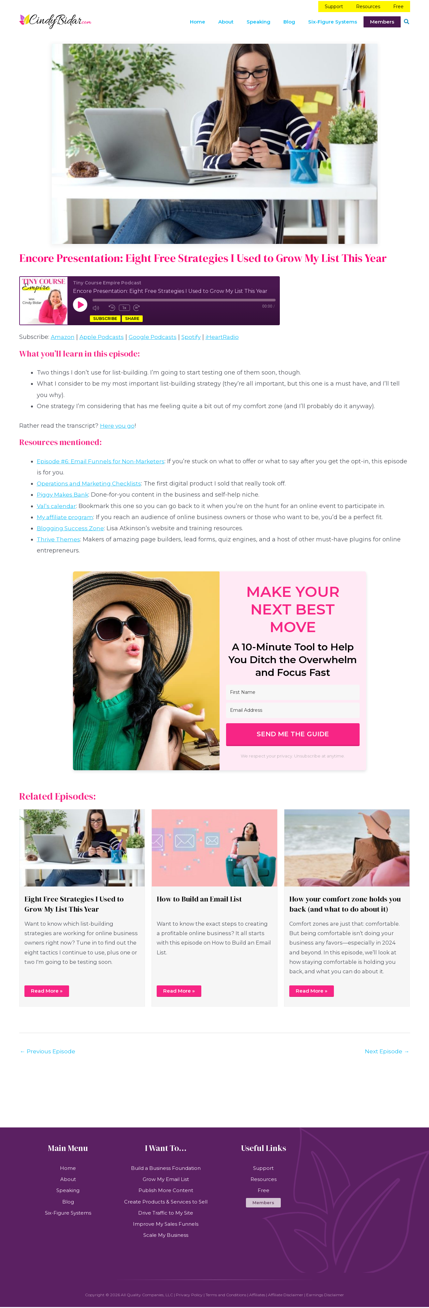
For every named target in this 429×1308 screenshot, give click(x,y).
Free (263, 1190)
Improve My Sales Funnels (165, 1224)
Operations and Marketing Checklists (91, 481)
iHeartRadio (227, 335)
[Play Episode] (80, 302)
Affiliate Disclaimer (285, 1295)
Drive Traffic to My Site (165, 1213)
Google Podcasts (155, 335)
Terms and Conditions (226, 1295)
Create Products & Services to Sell (165, 1202)
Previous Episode (49, 1049)
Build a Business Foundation (166, 1167)
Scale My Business (165, 1236)
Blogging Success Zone (71, 526)
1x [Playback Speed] (124, 305)
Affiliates (257, 1295)
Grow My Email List (166, 1178)
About (68, 1178)
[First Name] (293, 690)
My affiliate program (66, 514)
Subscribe (105, 316)
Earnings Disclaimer (325, 1295)
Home (68, 1167)
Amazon (63, 335)
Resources (263, 1178)
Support (263, 1167)
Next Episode (386, 1049)
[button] (407, 19)
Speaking (67, 1190)
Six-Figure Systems (68, 1213)
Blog (68, 1202)
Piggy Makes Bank (64, 492)
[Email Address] (293, 708)
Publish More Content (165, 1190)
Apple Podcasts (103, 335)
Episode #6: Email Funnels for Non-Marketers (103, 459)
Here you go (118, 423)
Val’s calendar (57, 503)
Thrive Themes (59, 537)
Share (132, 316)
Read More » (48, 988)
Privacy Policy (189, 1295)
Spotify (195, 335)
